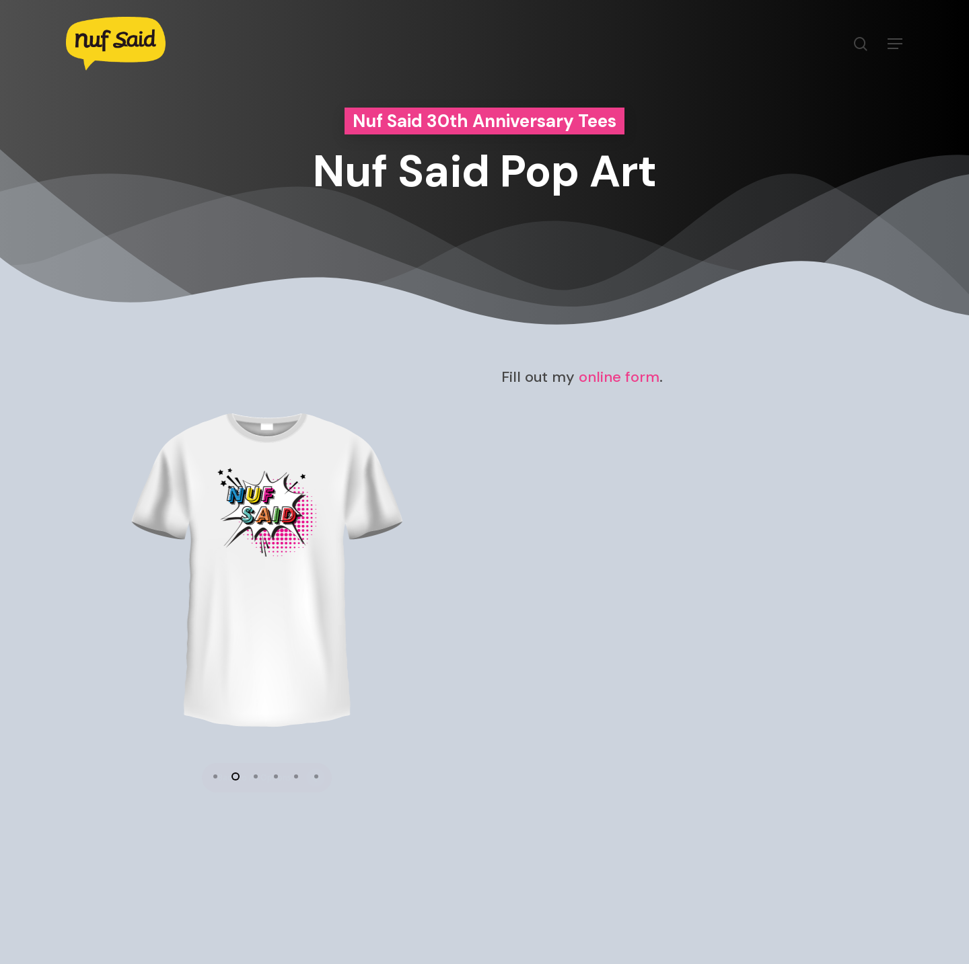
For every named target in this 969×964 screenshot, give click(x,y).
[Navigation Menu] (896, 44)
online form (619, 377)
